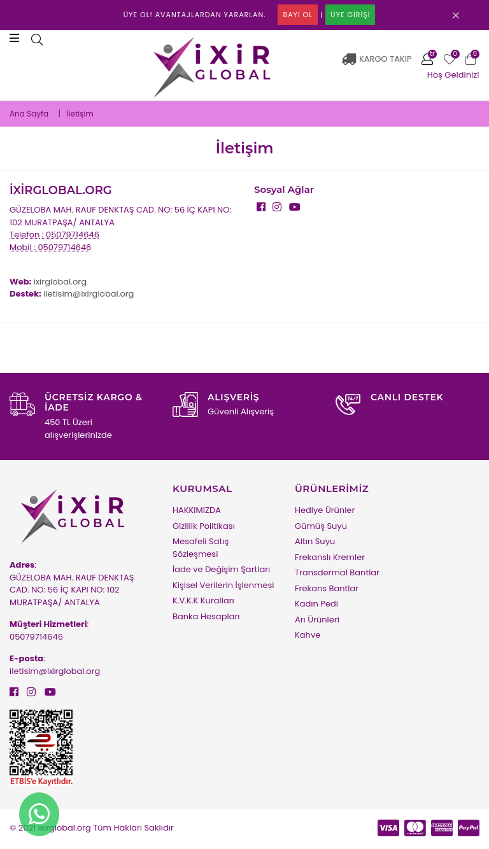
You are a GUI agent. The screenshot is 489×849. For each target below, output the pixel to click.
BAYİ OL (298, 15)
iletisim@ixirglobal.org (88, 294)
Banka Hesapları (206, 616)
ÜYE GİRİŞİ (350, 15)
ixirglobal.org (60, 282)
